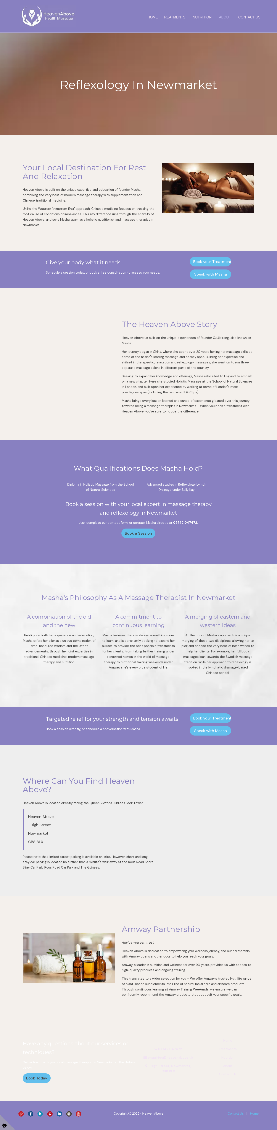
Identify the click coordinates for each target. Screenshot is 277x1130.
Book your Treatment (212, 261)
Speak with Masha (210, 274)
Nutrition (202, 17)
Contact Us (249, 17)
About (225, 17)
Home (153, 17)
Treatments (173, 17)
